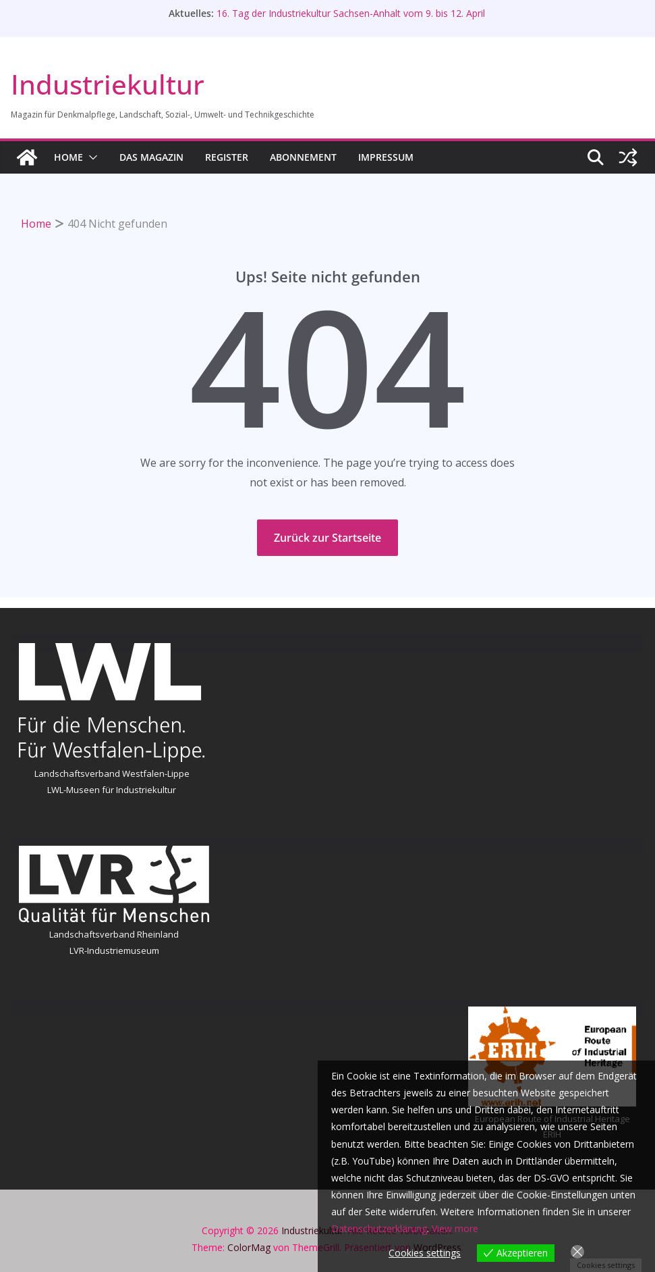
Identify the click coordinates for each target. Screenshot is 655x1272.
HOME (68, 157)
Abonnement (303, 157)
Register (226, 157)
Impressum (386, 157)
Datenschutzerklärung (379, 1228)
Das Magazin (151, 157)
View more (455, 1228)
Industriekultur (107, 84)
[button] (90, 157)
